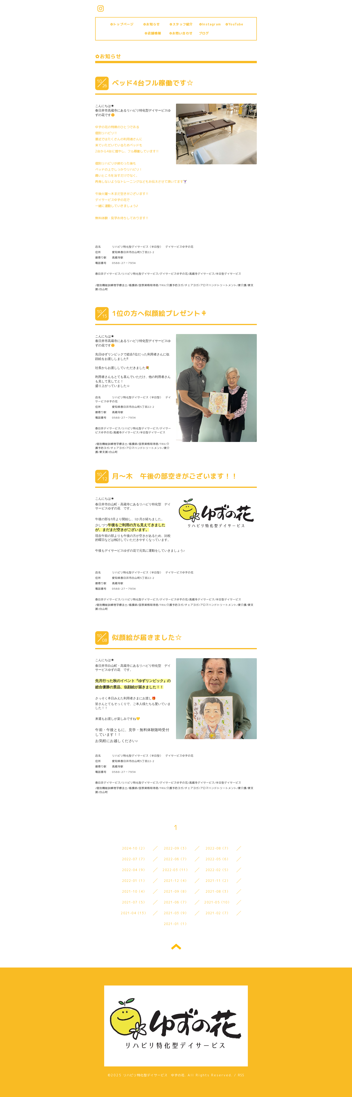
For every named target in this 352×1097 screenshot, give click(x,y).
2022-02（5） (218, 870)
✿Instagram (210, 24)
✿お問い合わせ (182, 33)
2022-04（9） (134, 870)
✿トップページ (123, 24)
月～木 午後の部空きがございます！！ (175, 476)
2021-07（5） (134, 902)
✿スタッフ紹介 (182, 24)
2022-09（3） (176, 848)
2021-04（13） (134, 913)
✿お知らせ (155, 24)
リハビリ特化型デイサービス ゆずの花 (154, 1075)
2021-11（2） (218, 880)
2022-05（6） (218, 859)
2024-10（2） (134, 848)
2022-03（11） (176, 870)
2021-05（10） (217, 902)
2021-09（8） (176, 891)
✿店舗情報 (155, 33)
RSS (241, 1075)
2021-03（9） (176, 913)
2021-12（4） (176, 880)
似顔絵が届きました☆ (147, 637)
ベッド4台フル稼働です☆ (153, 83)
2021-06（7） (176, 902)
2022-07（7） (134, 859)
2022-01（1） (134, 880)
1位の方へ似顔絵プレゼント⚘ (159, 313)
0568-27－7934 (124, 263)
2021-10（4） (134, 891)
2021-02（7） (218, 913)
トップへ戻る (176, 947)
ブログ (204, 33)
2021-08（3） (218, 891)
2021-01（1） (176, 924)
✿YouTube (234, 24)
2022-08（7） (218, 848)
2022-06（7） (176, 859)
